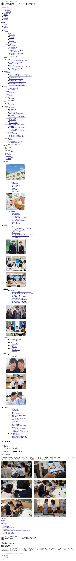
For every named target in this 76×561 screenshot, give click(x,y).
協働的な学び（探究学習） (16, 53)
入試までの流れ (13, 133)
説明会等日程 (12, 109)
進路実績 (11, 104)
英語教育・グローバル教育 (16, 50)
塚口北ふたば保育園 (9, 533)
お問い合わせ (9, 157)
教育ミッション (13, 36)
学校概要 (8, 33)
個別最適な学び (13, 47)
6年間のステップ (13, 63)
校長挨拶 (11, 38)
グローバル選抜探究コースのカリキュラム (20, 66)
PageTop (3, 559)
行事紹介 (8, 97)
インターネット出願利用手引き (17, 117)
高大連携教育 (12, 48)
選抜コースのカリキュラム (16, 79)
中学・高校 (12, 92)
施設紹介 (8, 94)
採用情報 (6, 15)
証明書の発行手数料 (14, 142)
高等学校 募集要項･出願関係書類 (18, 425)
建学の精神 (12, 35)
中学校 (8, 59)
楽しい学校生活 (13, 56)
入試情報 (6, 407)
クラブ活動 (12, 89)
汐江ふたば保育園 (8, 532)
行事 (10, 110)
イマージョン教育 (14, 51)
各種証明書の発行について (16, 141)
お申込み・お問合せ (14, 144)
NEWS (8, 153)
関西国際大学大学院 (9, 527)
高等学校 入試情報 (11, 118)
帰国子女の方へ (10, 132)
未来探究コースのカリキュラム (17, 68)
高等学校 (8, 73)
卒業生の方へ (7, 13)
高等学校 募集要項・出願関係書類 (15, 124)
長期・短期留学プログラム (16, 83)
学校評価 (11, 41)
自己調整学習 (12, 45)
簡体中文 (8, 12)
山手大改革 (9, 44)
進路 (7, 103)
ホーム (5, 30)
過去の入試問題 (13, 112)
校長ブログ (9, 150)
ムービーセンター (11, 151)
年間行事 (11, 100)
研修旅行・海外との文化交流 (17, 85)
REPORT (8, 154)
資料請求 (6, 18)
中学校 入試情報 (10, 107)
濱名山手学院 (12, 42)
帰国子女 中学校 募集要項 (16, 135)
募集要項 (11, 115)
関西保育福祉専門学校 (9, 529)
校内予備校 (12, 54)
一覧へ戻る (3, 519)
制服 (7, 91)
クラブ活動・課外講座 (12, 88)
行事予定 (6, 19)
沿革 (10, 39)
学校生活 (6, 337)
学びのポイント (13, 65)
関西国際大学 (7, 526)
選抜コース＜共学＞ (14, 77)
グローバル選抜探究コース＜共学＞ (18, 60)
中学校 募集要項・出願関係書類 (14, 114)
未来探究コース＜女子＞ (15, 62)
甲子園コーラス (13, 98)
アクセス (6, 16)
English (8, 10)
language (6, 7)
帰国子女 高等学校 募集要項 (16, 136)
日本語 (8, 9)
